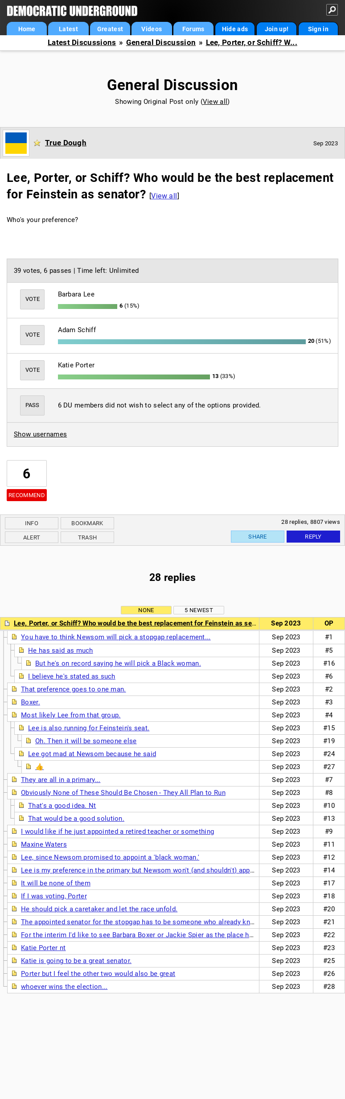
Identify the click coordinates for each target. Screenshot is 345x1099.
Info (31, 523)
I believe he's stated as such (71, 676)
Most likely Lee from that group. (71, 715)
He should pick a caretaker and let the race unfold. (99, 909)
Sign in (318, 29)
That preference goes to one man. (73, 689)
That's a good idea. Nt (62, 806)
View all (215, 102)
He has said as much (60, 650)
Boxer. (30, 702)
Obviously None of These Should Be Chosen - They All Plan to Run (123, 793)
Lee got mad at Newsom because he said (92, 754)
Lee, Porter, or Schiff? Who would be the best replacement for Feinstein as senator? (142, 623)
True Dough (65, 142)
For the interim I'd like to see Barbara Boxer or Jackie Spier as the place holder (143, 935)
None (146, 610)
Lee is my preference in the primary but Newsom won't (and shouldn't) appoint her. (148, 870)
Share (257, 536)
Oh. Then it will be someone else (86, 741)
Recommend (26, 495)
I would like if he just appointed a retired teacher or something (117, 831)
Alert (32, 537)
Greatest (110, 29)
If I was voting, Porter (54, 896)
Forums (193, 29)
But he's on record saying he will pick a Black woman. (118, 663)
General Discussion (161, 42)
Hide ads (235, 29)
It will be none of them (55, 883)
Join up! (276, 29)
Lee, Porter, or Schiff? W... (251, 42)
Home (27, 29)
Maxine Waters (44, 844)
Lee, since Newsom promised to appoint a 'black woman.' (110, 857)
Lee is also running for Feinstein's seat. (88, 728)
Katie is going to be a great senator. (76, 961)
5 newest (199, 610)
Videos (151, 29)
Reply (313, 536)
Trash (87, 537)
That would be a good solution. (76, 819)
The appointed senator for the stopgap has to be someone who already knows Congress (158, 922)
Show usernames (40, 434)
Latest (68, 29)
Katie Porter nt (43, 948)
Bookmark (87, 523)
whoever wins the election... (64, 987)
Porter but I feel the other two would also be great (98, 974)
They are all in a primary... (60, 780)
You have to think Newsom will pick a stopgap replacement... (116, 637)
